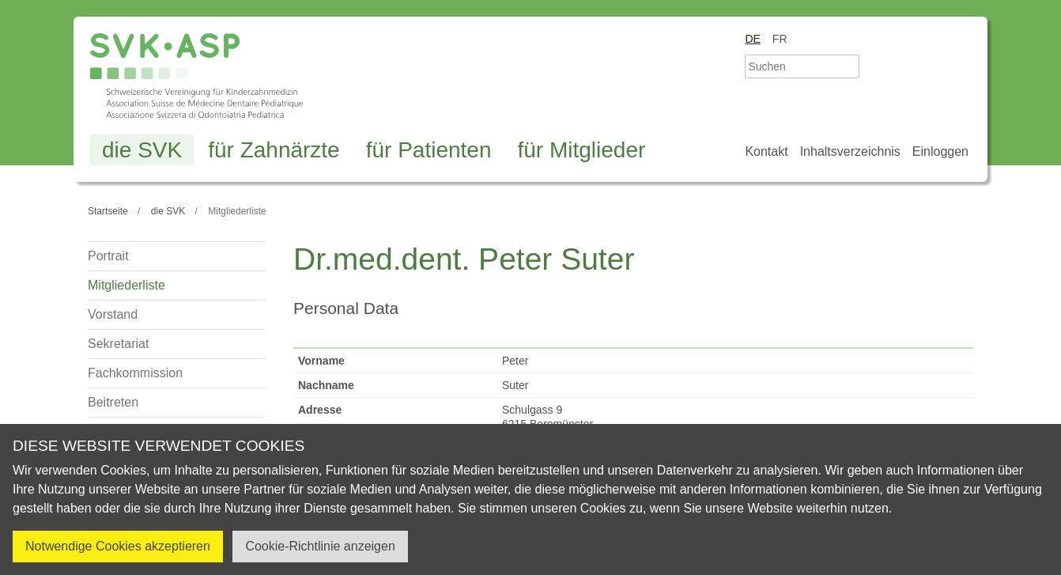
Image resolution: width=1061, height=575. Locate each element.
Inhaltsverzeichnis (850, 151)
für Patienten (429, 150)
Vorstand (113, 314)
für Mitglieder (581, 150)
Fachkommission (135, 373)
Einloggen (940, 151)
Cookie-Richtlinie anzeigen (320, 546)
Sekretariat (118, 343)
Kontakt (766, 151)
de (752, 38)
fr (779, 38)
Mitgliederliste (126, 285)
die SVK (142, 150)
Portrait (108, 256)
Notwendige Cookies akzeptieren (117, 546)
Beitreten (113, 402)
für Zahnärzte (274, 150)
